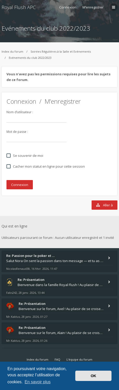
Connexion (21, 101)
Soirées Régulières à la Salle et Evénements (61, 51)
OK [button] (93, 376)
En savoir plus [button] (38, 382)
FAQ (57, 359)
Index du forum (12, 51)
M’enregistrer (93, 7)
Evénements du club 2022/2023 (46, 28)
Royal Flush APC (19, 7)
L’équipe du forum (79, 359)
